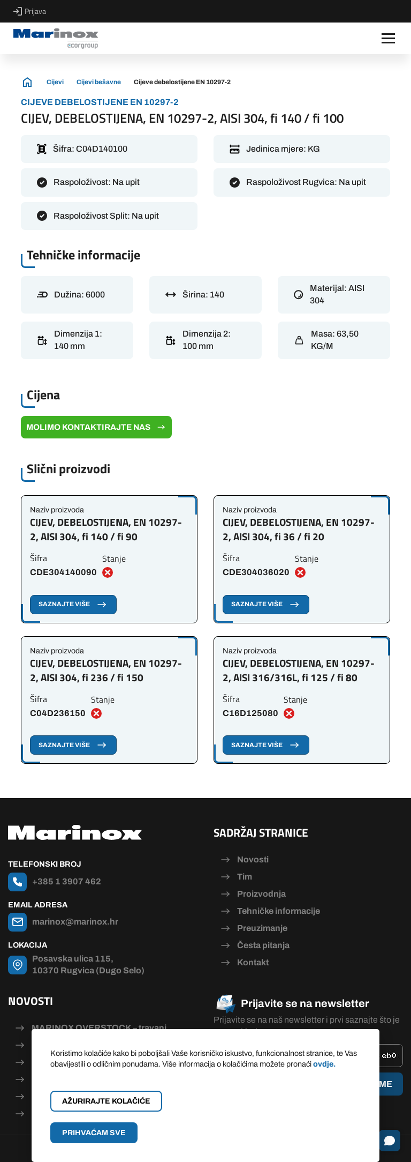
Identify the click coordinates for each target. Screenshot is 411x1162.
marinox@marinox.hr (75, 921)
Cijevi (55, 82)
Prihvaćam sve (94, 1133)
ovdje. (324, 1064)
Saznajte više (73, 604)
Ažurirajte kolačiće (106, 1101)
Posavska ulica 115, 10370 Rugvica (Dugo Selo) (88, 964)
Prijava (29, 11)
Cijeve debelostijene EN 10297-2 (182, 82)
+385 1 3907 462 (66, 881)
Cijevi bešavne (99, 82)
